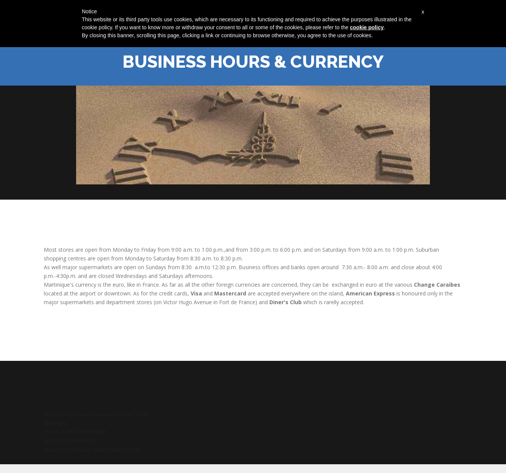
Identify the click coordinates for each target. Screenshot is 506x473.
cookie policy (367, 27)
